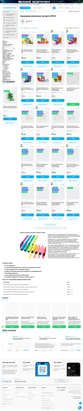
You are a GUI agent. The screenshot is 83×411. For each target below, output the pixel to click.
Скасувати (14, 42)
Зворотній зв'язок (53, 4)
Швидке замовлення (10, 187)
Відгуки (18, 4)
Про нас (30, 390)
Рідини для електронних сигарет (48, 405)
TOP (80, 403)
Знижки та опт (30, 4)
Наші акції (17, 392)
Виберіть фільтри (10, 142)
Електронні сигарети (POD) (47, 403)
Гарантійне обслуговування (7, 399)
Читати (10, 326)
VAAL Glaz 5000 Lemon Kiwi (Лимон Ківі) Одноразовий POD (15, 284)
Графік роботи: (60, 4)
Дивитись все (5, 148)
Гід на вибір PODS (5, 401)
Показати (73, 104)
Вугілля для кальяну (46, 398)
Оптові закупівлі (18, 390)
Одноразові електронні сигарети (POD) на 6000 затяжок (48, 408)
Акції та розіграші (24, 4)
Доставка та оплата (13, 4)
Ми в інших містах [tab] (61, 380)
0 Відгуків (5, 175)
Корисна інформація (37, 4)
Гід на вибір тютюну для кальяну (7, 404)
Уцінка (16, 394)
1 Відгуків (29, 92)
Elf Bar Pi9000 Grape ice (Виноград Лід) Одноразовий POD (15, 294)
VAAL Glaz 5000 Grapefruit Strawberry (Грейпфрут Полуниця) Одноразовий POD (20, 287)
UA (77, 4)
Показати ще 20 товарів (50, 224)
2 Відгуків (60, 92)
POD (4, 169)
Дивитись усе (5, 332)
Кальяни (43, 390)
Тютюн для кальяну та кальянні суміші (48, 396)
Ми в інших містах (32, 394)
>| (65, 228)
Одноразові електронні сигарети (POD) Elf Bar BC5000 (47, 393)
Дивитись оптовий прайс (74, 11)
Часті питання (5, 394)
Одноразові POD (32, 11)
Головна (4, 4)
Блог (3, 392)
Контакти (7, 4)
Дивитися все (5, 300)
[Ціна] (5, 54)
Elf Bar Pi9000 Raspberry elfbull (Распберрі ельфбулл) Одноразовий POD (18, 292)
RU (79, 4)
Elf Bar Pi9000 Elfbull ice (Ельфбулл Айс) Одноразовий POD (15, 289)
